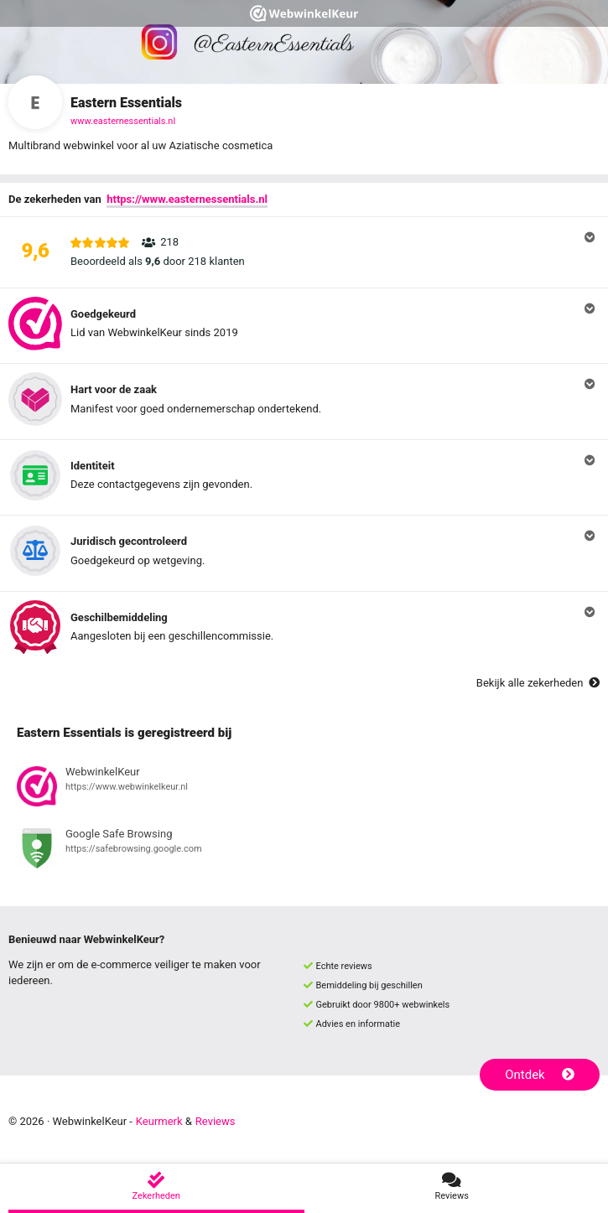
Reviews (215, 1121)
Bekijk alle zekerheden (538, 682)
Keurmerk (159, 1121)
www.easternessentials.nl (122, 121)
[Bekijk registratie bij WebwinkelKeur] (304, 788)
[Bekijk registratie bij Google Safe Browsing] (304, 850)
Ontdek (539, 1074)
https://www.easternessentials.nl (187, 199)
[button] (304, 252)
